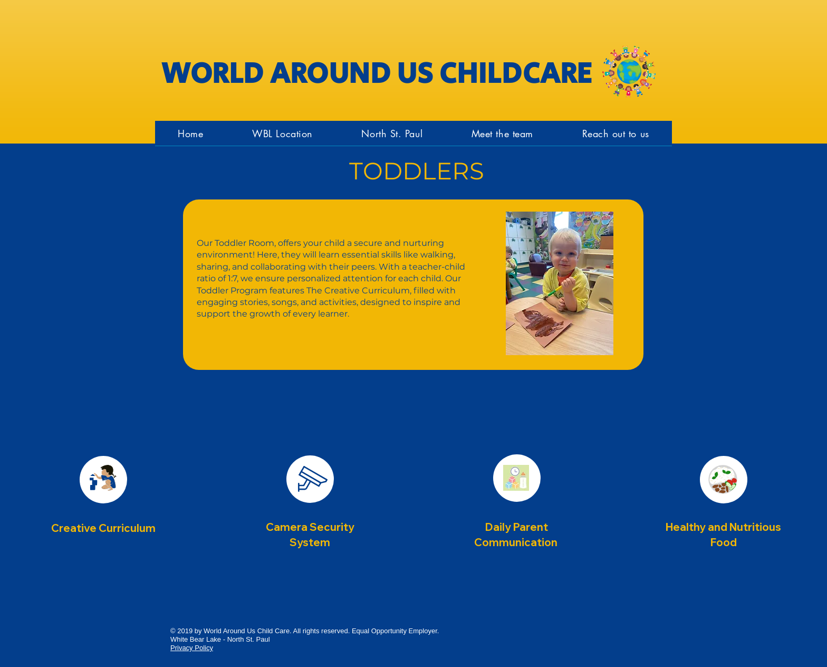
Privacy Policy (191, 648)
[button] (392, 133)
